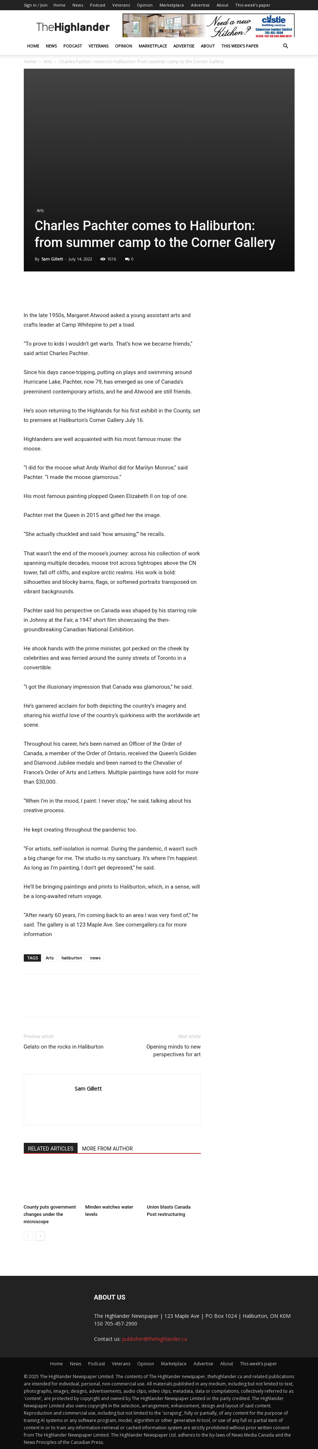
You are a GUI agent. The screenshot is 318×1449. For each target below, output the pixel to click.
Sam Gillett (52, 259)
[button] (286, 46)
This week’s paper (252, 5)
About (222, 5)
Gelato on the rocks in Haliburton (64, 1046)
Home (59, 5)
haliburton (71, 958)
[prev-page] (28, 1236)
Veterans (121, 5)
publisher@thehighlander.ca (154, 1338)
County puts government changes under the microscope (50, 1214)
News (77, 5)
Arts (48, 61)
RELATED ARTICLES (51, 1149)
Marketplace (172, 5)
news (95, 958)
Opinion (145, 5)
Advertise (200, 5)
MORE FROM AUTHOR (107, 1149)
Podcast (97, 5)
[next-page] (40, 1236)
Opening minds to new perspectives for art (173, 1050)
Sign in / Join (36, 5)
